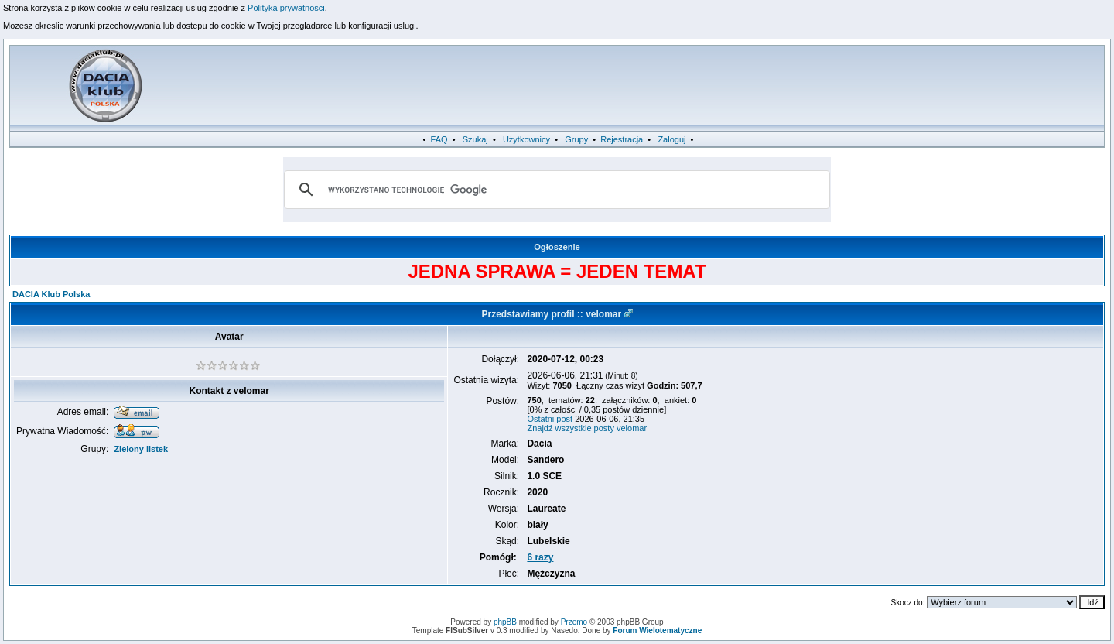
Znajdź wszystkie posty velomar (587, 428)
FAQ (439, 139)
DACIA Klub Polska (51, 294)
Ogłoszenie (557, 247)
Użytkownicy (526, 139)
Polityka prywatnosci (286, 7)
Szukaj (475, 139)
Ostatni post (549, 418)
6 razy (540, 557)
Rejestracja (621, 139)
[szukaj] (554, 189)
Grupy (576, 139)
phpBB (505, 622)
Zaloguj (671, 139)
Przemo (574, 622)
